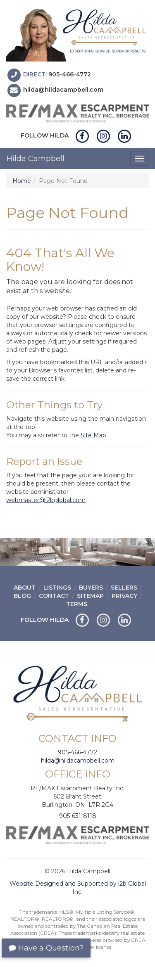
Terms (76, 604)
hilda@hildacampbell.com (63, 90)
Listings (57, 587)
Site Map (93, 435)
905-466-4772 (69, 74)
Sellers (124, 587)
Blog (22, 596)
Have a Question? (46, 948)
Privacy (124, 596)
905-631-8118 (77, 816)
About (25, 587)
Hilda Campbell (35, 158)
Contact (54, 596)
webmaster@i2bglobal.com (46, 500)
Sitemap (90, 596)
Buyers (91, 587)
